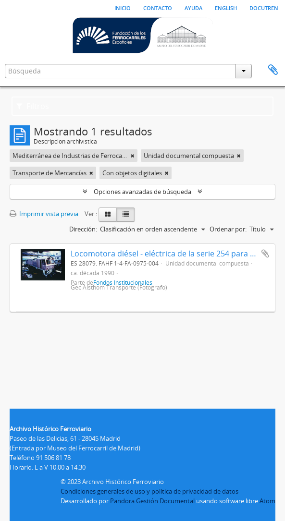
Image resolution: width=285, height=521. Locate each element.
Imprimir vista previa (44, 213)
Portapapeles (273, 70)
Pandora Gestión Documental (152, 501)
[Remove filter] (133, 155)
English (226, 7)
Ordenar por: (228, 229)
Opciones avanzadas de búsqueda (142, 191)
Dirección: (83, 229)
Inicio (122, 7)
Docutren (263, 7)
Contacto (157, 7)
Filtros (32, 106)
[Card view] (108, 214)
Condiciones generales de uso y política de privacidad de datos (149, 491)
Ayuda (193, 7)
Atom (267, 501)
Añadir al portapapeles (265, 253)
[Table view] (125, 214)
